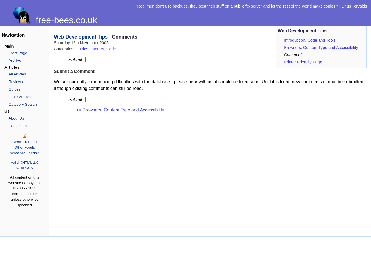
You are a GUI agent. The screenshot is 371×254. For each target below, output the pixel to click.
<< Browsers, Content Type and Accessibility (120, 110)
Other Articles (20, 97)
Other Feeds (24, 147)
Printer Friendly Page (303, 62)
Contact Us (18, 126)
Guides (15, 89)
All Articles (17, 74)
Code (111, 49)
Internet (97, 49)
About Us (16, 118)
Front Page (18, 53)
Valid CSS (24, 168)
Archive (15, 60)
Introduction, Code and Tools (310, 40)
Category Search (23, 104)
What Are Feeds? (24, 153)
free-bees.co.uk (66, 20)
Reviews (16, 82)
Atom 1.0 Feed (24, 142)
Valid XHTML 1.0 (24, 162)
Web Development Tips (81, 37)
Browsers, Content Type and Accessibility (321, 47)
